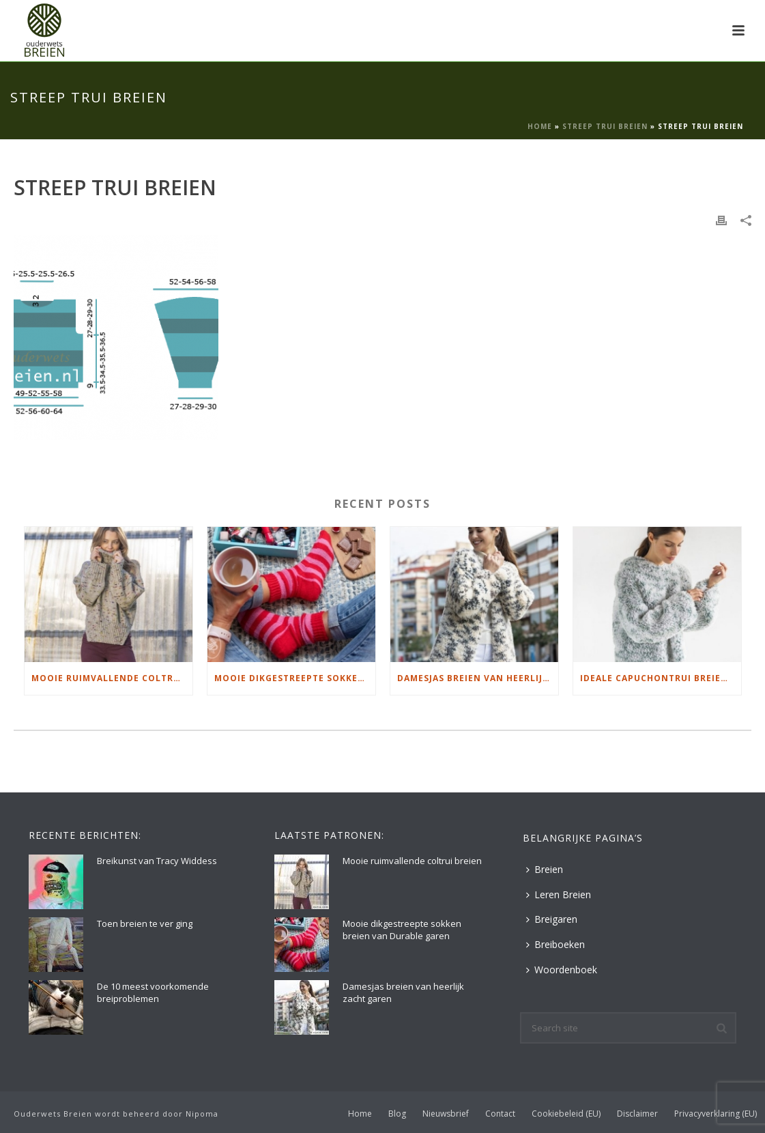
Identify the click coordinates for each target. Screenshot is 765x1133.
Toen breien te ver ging (144, 923)
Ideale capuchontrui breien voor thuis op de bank (660, 678)
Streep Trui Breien (605, 126)
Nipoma (202, 1113)
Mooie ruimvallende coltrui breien (111, 678)
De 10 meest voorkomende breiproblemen (153, 992)
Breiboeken (555, 944)
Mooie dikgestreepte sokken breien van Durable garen (294, 678)
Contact (500, 1113)
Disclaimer (637, 1113)
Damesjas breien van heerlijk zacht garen (477, 678)
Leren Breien (558, 894)
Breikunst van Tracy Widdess (157, 861)
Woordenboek (561, 969)
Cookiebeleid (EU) (566, 1113)
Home (540, 126)
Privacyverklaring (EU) (715, 1113)
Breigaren (551, 919)
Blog (397, 1113)
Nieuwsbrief (445, 1113)
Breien (544, 869)
